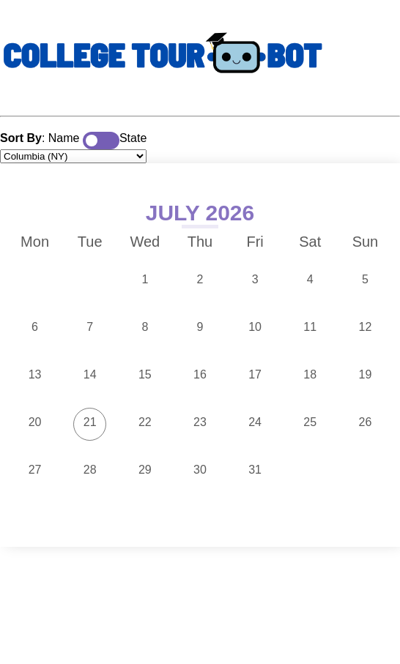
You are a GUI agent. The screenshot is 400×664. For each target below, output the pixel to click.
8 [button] (144, 327)
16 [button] (200, 374)
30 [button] (200, 469)
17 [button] (255, 374)
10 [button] (255, 327)
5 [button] (365, 279)
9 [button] (200, 327)
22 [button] (145, 422)
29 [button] (145, 469)
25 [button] (309, 422)
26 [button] (365, 422)
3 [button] (255, 279)
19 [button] (365, 374)
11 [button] (309, 327)
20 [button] (35, 422)
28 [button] (90, 469)
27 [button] (35, 469)
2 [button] (200, 279)
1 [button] (144, 279)
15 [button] (145, 374)
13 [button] (35, 374)
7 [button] (89, 327)
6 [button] (35, 327)
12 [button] (365, 327)
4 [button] (310, 279)
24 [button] (255, 422)
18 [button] (309, 374)
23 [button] (200, 422)
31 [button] (255, 469)
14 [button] (90, 374)
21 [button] (90, 422)
